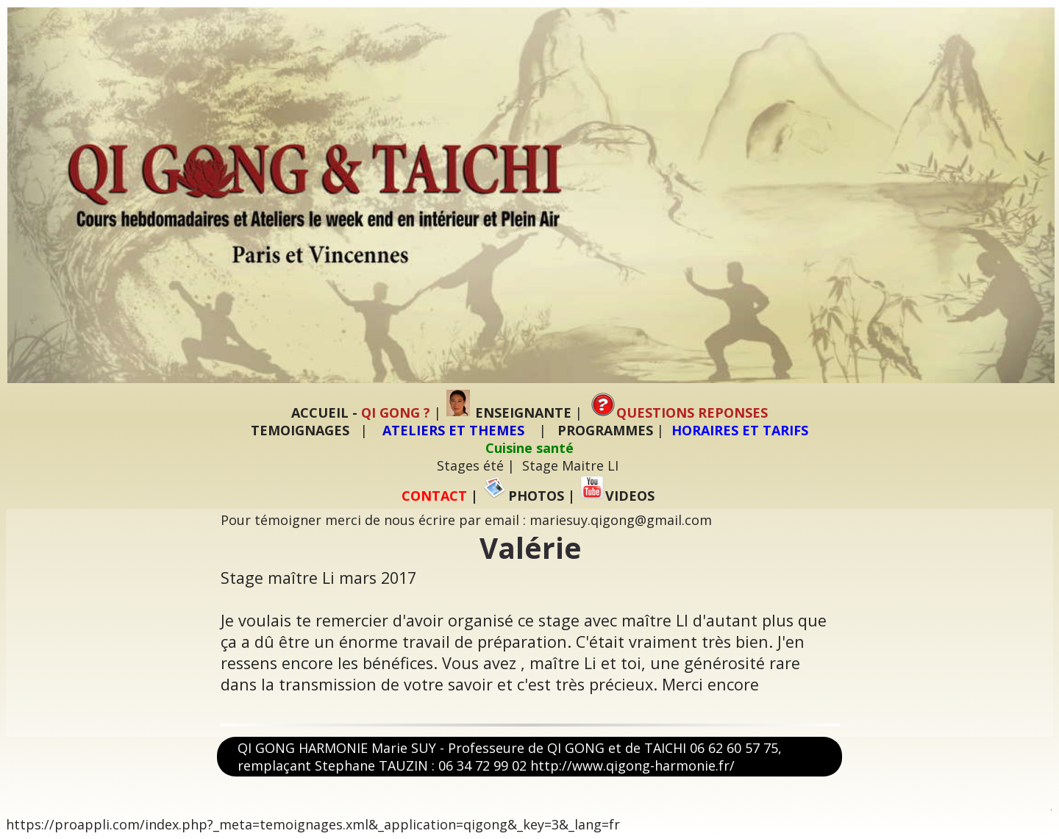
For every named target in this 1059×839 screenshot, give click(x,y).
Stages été (470, 465)
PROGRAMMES (605, 430)
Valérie (530, 548)
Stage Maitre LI (570, 465)
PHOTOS (523, 495)
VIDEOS (617, 495)
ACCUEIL (320, 412)
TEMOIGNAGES (300, 430)
